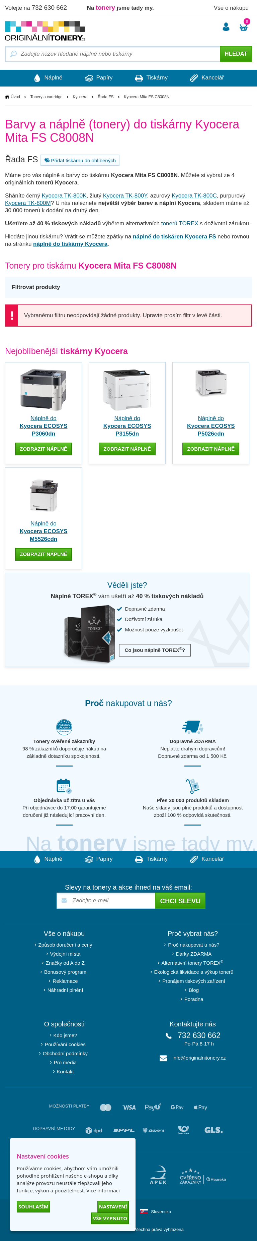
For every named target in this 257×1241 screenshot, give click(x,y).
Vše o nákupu (231, 8)
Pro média (65, 1062)
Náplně (46, 78)
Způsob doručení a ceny (65, 944)
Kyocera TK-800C (194, 195)
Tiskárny (152, 78)
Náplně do (44, 426)
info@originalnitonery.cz (199, 1057)
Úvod (15, 97)
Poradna (193, 999)
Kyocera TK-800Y (125, 195)
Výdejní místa (65, 953)
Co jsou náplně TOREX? (154, 649)
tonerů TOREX (179, 223)
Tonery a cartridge (46, 97)
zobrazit (43, 449)
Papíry (98, 78)
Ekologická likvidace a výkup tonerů (194, 971)
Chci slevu (180, 900)
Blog (194, 990)
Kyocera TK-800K (64, 195)
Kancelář (208, 78)
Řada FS (105, 97)
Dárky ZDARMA (194, 953)
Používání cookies (65, 1044)
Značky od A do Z (65, 962)
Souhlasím (33, 1206)
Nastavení (113, 1206)
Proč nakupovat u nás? (193, 944)
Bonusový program (65, 971)
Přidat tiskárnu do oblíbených (79, 160)
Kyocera (80, 97)
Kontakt (65, 1071)
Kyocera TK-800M (28, 203)
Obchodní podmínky (65, 1053)
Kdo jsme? (65, 1035)
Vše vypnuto (110, 1218)
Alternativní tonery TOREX (194, 962)
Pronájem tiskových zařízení (193, 980)
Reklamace (65, 980)
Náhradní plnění (65, 990)
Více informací (103, 1190)
